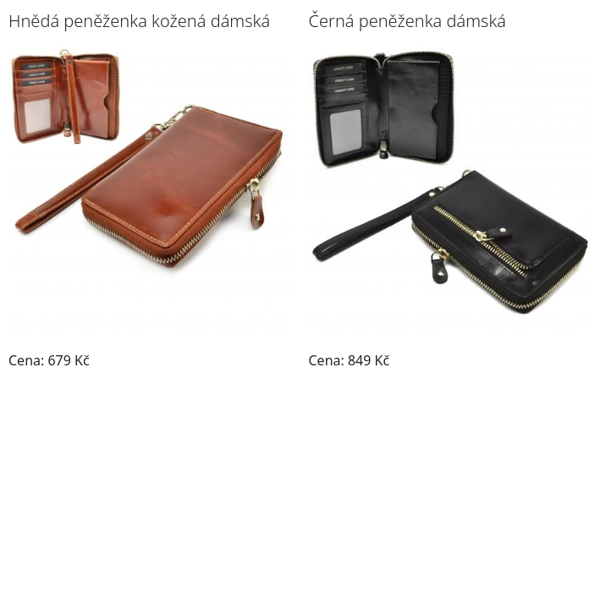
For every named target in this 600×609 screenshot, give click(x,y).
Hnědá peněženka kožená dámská (139, 20)
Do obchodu (241, 360)
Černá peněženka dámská (407, 20)
